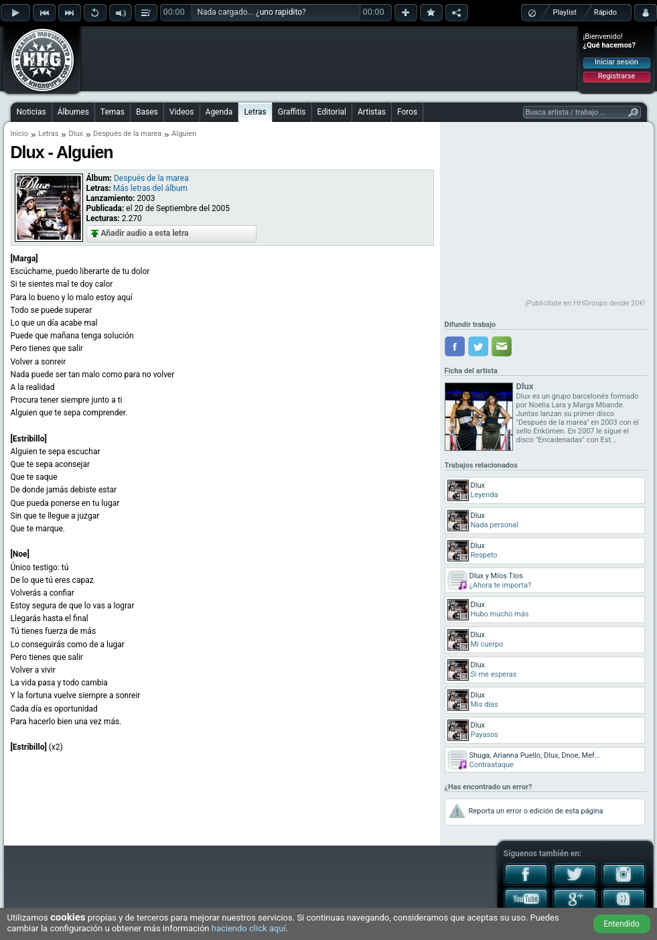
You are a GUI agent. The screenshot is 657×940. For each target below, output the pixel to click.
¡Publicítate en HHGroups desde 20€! (585, 303)
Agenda (219, 112)
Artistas (372, 112)
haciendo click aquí (249, 928)
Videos (181, 112)
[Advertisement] (329, 58)
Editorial (331, 112)
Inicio (19, 133)
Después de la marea (127, 133)
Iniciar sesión (616, 62)
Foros (407, 112)
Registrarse (616, 76)
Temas (112, 112)
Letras (255, 112)
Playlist (565, 12)
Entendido (621, 924)
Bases (147, 112)
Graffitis (292, 112)
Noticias (31, 112)
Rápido (605, 12)
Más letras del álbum (150, 188)
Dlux (75, 133)
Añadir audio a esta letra (145, 233)
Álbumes (73, 112)
